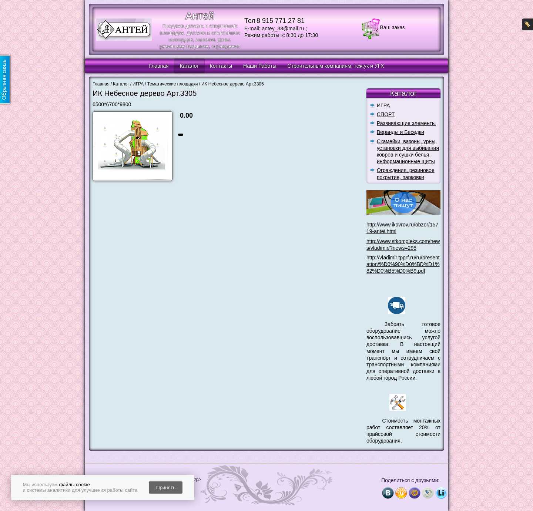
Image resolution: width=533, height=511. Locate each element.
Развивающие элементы (406, 123)
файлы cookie (74, 484)
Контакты (221, 66)
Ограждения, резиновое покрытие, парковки (406, 173)
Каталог (189, 66)
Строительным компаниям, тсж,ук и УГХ (336, 66)
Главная (158, 66)
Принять (165, 487)
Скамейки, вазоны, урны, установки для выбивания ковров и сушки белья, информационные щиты (408, 151)
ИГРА (383, 105)
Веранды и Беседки (400, 132)
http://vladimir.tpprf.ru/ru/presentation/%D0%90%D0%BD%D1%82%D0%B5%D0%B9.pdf (403, 264)
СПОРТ (386, 114)
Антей (199, 15)
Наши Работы (259, 66)
